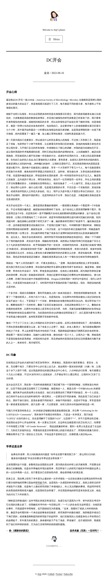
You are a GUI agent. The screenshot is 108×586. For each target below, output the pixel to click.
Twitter (59, 574)
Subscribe (68, 574)
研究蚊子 (39, 482)
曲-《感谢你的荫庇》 (19, 530)
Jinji (39, 574)
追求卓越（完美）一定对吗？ (84, 530)
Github (51, 574)
